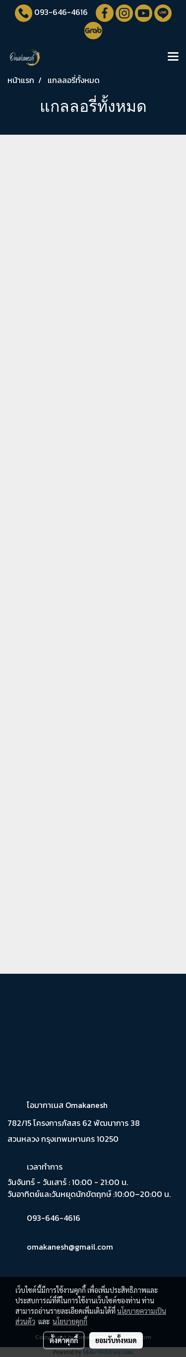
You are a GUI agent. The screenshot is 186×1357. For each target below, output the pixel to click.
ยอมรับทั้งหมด (116, 1340)
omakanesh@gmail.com (70, 1247)
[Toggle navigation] (173, 57)
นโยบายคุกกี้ (70, 1321)
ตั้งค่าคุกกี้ (64, 1340)
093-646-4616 (61, 12)
